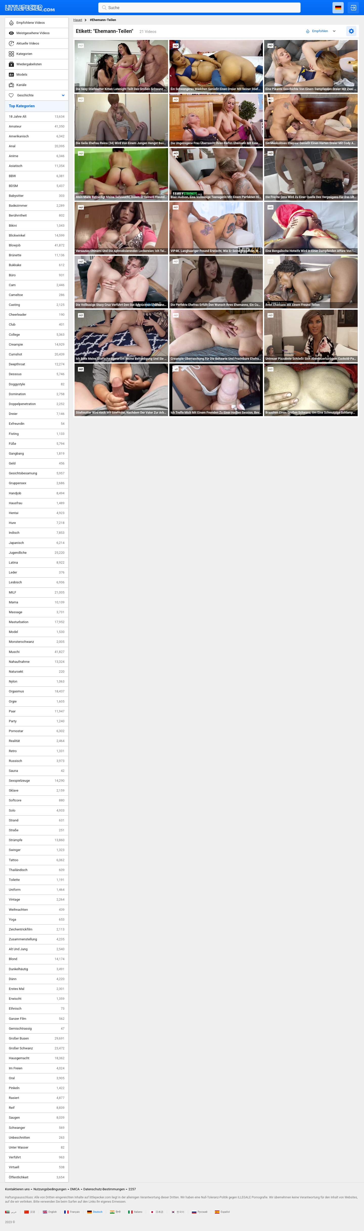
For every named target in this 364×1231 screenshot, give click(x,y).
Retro (36, 751)
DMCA (75, 1189)
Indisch (36, 532)
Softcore (36, 800)
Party (36, 721)
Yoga (36, 919)
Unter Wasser (36, 1147)
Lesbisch (36, 582)
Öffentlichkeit (36, 1177)
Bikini (36, 225)
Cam (36, 285)
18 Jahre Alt (36, 116)
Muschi (36, 652)
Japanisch (36, 543)
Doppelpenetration (36, 404)
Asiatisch (36, 166)
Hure (36, 523)
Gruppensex (36, 483)
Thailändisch (36, 870)
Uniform (36, 889)
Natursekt (36, 671)
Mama (36, 602)
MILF (36, 592)
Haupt (77, 20)
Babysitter (36, 196)
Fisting (36, 434)
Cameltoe (36, 295)
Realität (36, 741)
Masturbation (36, 622)
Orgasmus (36, 691)
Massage (36, 612)
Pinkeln (36, 1088)
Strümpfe (36, 840)
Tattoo (36, 860)
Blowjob (36, 245)
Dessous (36, 374)
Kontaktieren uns (17, 1189)
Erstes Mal (36, 989)
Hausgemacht (36, 1058)
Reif (36, 1108)
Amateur (36, 126)
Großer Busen (36, 1038)
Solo (36, 810)
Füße (36, 443)
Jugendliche (36, 552)
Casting (36, 305)
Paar (36, 711)
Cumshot (36, 354)
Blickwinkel (36, 235)
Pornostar (36, 731)
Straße (36, 830)
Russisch (36, 761)
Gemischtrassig (36, 1028)
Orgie (36, 701)
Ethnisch (36, 1008)
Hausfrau (36, 503)
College (36, 334)
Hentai (36, 513)
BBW (36, 176)
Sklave (36, 790)
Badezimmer (36, 205)
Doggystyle (36, 384)
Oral (36, 1078)
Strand (36, 820)
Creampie (36, 344)
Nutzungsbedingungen (49, 1189)
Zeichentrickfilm (36, 929)
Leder (36, 572)
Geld (36, 463)
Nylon (36, 681)
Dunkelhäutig (36, 969)
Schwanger (36, 1128)
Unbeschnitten (36, 1137)
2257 (132, 1189)
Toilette (36, 880)
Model (36, 632)
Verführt (36, 1157)
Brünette (36, 255)
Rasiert (36, 1098)
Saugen (36, 1117)
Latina (36, 562)
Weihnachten (36, 909)
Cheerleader (36, 314)
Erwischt (36, 998)
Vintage (36, 899)
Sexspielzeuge (36, 780)
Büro (36, 275)
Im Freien (36, 1068)
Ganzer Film (36, 1018)
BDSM (36, 186)
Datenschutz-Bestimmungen (104, 1189)
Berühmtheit (36, 215)
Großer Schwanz (36, 1048)
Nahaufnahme (36, 662)
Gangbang (36, 453)
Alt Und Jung (36, 949)
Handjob (36, 493)
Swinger (36, 850)
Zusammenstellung (36, 939)
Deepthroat (36, 364)
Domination (36, 394)
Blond (36, 959)
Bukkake (36, 265)
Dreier (36, 414)
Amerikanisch (36, 136)
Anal (36, 146)
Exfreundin (36, 423)
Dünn (36, 979)
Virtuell (36, 1167)
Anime (36, 156)
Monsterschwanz (36, 642)
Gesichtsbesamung (36, 473)
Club (36, 324)
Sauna (36, 771)
